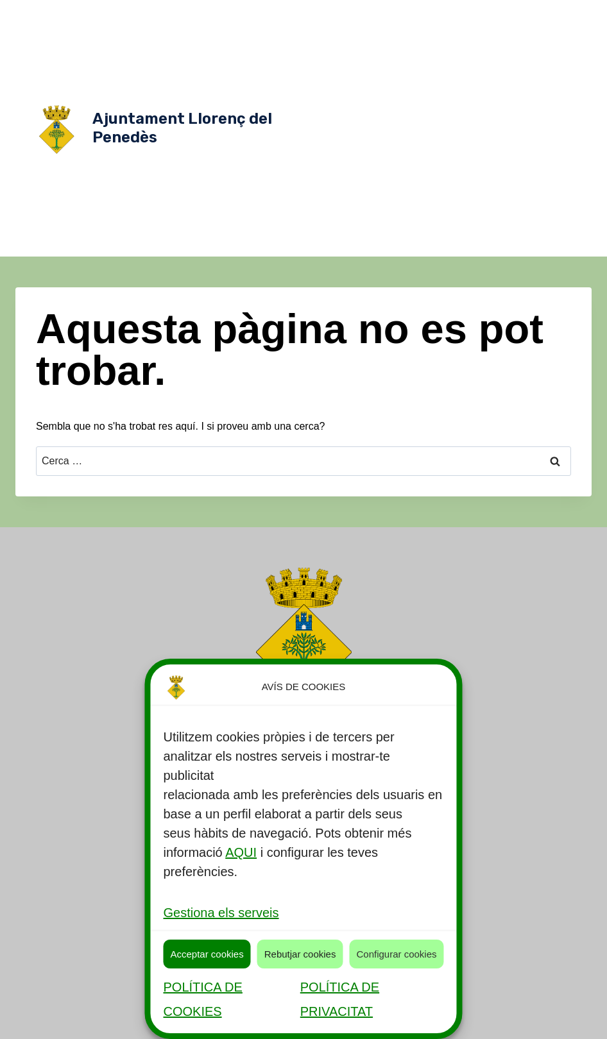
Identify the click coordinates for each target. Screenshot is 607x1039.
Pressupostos (384, 244)
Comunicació (421, 192)
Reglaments (460, 167)
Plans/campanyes (388, 167)
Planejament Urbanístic (516, 141)
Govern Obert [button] (468, 64)
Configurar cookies (396, 954)
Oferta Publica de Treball (428, 218)
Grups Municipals (496, 90)
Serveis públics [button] (406, 13)
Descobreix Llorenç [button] (500, 13)
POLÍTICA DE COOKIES (202, 999)
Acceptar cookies (206, 954)
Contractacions (490, 192)
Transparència (529, 244)
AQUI (241, 852)
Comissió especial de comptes (405, 115)
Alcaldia (531, 64)
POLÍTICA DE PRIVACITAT (339, 999)
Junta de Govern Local (524, 115)
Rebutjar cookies (300, 954)
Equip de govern (416, 90)
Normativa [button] (395, 64)
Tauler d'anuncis (529, 167)
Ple (358, 141)
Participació (513, 218)
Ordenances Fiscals (417, 141)
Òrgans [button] (521, 38)
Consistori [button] (461, 38)
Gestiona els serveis (220, 913)
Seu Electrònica (456, 244)
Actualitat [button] (397, 38)
